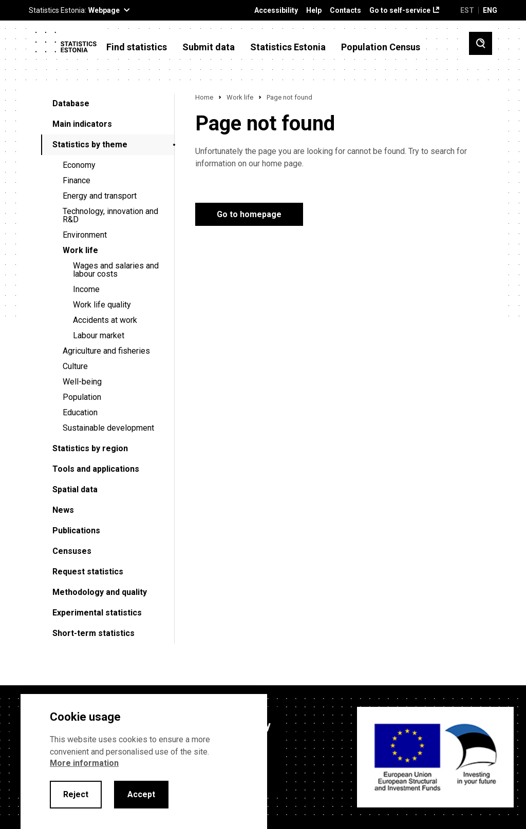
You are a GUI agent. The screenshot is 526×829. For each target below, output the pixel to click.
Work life (80, 250)
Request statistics (87, 571)
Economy (79, 165)
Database (70, 103)
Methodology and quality (99, 592)
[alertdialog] (144, 761)
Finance (76, 180)
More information (84, 763)
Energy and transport (100, 196)
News (63, 510)
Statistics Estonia (288, 47)
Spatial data (75, 489)
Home (204, 97)
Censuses (71, 551)
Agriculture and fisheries (106, 351)
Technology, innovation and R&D (110, 215)
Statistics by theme (89, 144)
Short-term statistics (93, 633)
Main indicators (82, 124)
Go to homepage (249, 214)
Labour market (98, 335)
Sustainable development (108, 428)
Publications (76, 530)
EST (467, 10)
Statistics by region (90, 448)
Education (80, 412)
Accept (141, 794)
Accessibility (276, 10)
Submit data (208, 47)
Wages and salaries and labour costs (116, 270)
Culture (75, 366)
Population (82, 397)
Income (86, 289)
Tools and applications (95, 469)
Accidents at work (105, 320)
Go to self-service (399, 10)
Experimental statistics (97, 613)
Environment (85, 235)
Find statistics (136, 47)
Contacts (345, 10)
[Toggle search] (480, 43)
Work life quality (102, 305)
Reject (75, 794)
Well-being (82, 382)
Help (314, 10)
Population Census (380, 47)
